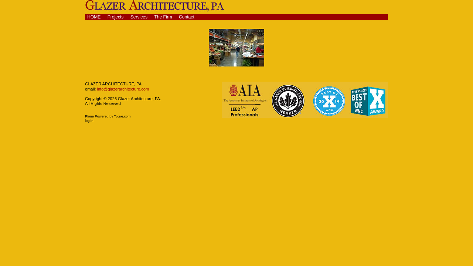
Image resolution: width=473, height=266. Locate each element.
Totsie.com (122, 116)
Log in (89, 121)
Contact (186, 17)
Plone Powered (97, 116)
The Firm (163, 17)
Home (94, 17)
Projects (116, 17)
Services (139, 17)
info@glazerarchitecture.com (122, 89)
